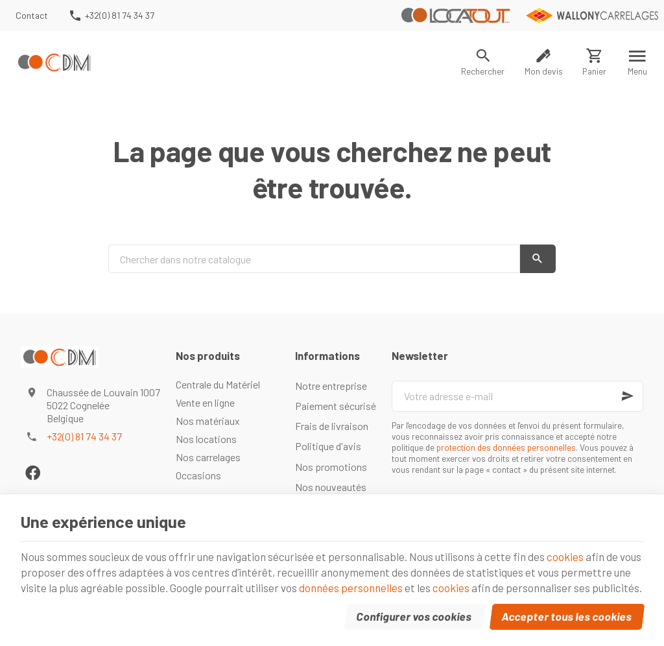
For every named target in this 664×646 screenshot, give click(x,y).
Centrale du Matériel (218, 384)
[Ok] (627, 396)
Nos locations (206, 439)
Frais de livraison (331, 426)
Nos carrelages (208, 457)
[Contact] (32, 15)
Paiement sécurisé (335, 406)
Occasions (198, 475)
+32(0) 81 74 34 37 (84, 436)
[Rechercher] (483, 62)
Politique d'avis (328, 446)
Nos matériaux (208, 420)
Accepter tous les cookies (567, 616)
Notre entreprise (331, 385)
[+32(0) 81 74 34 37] (111, 15)
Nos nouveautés (330, 487)
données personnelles (351, 587)
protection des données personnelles (506, 447)
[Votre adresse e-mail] (517, 396)
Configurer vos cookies (414, 616)
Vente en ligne (205, 402)
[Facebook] (32, 472)
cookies (565, 556)
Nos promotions (331, 467)
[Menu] (638, 62)
